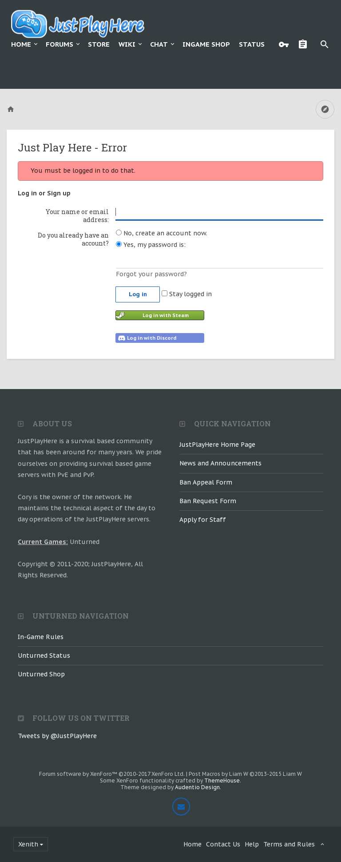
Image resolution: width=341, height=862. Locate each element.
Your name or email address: (77, 215)
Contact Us (223, 844)
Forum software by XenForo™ (112, 774)
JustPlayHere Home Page (217, 445)
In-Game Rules (40, 637)
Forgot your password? (151, 274)
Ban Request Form (207, 501)
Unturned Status (44, 655)
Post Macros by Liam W (245, 774)
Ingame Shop (206, 44)
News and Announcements (220, 463)
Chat (159, 44)
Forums (59, 44)
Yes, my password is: (151, 245)
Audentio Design (197, 787)
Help (252, 844)
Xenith (28, 844)
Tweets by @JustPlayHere (57, 736)
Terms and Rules (289, 844)
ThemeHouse (222, 780)
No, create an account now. (161, 233)
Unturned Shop (41, 674)
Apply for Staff (202, 520)
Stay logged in (187, 294)
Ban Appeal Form (205, 482)
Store (99, 44)
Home (21, 44)
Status (252, 44)
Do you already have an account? (73, 239)
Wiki (127, 44)
